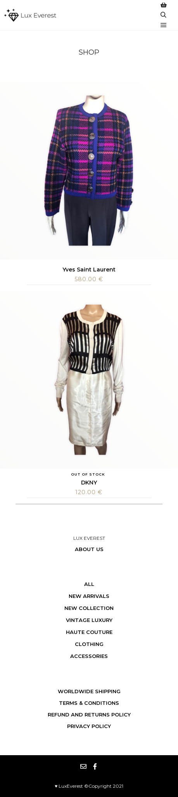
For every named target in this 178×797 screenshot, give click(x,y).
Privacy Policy (89, 726)
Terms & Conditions (89, 703)
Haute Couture (89, 632)
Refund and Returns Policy (89, 714)
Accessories (89, 656)
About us (89, 549)
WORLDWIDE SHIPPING (89, 691)
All (89, 584)
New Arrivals (89, 596)
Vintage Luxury (89, 620)
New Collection (89, 608)
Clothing (89, 644)
